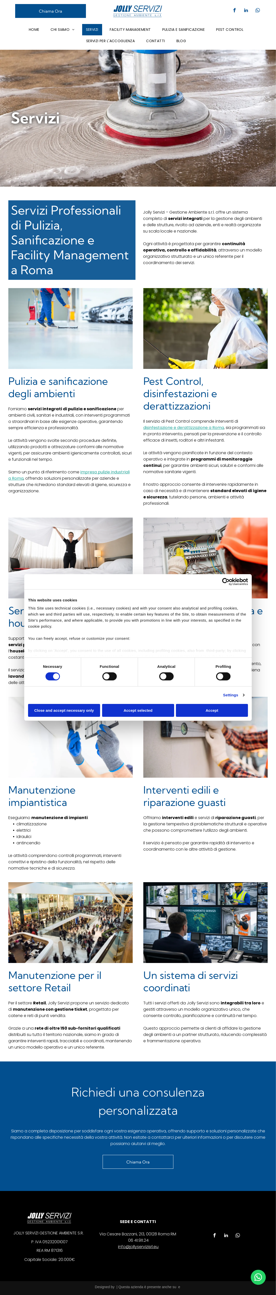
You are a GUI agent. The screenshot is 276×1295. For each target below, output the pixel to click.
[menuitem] (36, 29)
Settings (230, 695)
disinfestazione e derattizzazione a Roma (183, 427)
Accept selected (138, 710)
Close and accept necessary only (64, 710)
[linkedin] (246, 11)
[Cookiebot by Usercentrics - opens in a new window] (226, 582)
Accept (211, 710)
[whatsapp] (257, 11)
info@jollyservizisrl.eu (138, 1247)
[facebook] (234, 11)
